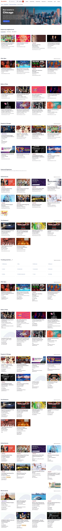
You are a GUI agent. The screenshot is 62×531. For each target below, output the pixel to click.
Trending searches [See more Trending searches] (7, 260)
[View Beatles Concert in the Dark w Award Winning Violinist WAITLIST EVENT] (54, 64)
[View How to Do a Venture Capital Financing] (8, 198)
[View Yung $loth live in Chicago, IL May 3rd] (54, 226)
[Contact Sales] (32, 1)
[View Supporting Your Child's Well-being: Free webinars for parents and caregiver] (39, 182)
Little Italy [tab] (9, 31)
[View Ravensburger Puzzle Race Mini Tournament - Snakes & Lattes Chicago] (23, 105)
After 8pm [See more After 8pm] (3, 58)
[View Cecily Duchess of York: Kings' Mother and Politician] (23, 182)
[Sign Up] (59, 1)
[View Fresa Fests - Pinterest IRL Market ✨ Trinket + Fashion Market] (23, 129)
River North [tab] (14, 31)
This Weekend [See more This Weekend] (4, 220)
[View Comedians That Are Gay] (8, 333)
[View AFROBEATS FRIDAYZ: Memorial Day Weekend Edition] (8, 515)
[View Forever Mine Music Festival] (23, 38)
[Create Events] (38, 1)
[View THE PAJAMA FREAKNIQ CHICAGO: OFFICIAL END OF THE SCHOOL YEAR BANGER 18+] (39, 129)
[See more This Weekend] (53, 220)
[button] (44, 1)
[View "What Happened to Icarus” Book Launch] (8, 241)
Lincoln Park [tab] (3, 31)
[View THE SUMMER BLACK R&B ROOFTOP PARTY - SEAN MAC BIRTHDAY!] (39, 149)
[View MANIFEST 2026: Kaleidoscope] (23, 149)
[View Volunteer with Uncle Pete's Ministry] (54, 105)
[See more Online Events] (53, 177)
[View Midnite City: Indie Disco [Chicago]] (39, 64)
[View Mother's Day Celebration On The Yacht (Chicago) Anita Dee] (39, 496)
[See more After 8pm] (53, 58)
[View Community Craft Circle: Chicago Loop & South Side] (39, 105)
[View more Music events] (53, 491)
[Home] (3, 1)
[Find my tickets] (50, 1)
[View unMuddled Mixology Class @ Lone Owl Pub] (23, 89)
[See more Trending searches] (53, 260)
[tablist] (8, 32)
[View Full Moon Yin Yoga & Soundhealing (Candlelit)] (23, 241)
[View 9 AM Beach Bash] (39, 377)
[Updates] (27, 1)
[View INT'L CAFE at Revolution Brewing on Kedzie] (39, 89)
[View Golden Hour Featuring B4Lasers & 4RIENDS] (23, 496)
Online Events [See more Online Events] (4, 176)
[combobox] (20, 1)
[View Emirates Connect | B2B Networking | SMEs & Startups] (54, 182)
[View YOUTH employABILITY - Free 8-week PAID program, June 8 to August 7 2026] (54, 467)
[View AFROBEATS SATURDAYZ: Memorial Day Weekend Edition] (8, 64)
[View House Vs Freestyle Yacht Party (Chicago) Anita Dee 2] (8, 226)
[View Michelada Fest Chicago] (54, 377)
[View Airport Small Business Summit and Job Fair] (8, 149)
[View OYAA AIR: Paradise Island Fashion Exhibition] (39, 226)
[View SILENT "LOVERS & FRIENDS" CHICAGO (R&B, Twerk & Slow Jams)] (23, 515)
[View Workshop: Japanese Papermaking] (39, 38)
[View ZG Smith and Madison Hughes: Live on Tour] (8, 496)
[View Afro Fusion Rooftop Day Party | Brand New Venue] (54, 496)
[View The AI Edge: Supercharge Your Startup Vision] (23, 198)
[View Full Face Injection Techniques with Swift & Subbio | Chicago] (54, 38)
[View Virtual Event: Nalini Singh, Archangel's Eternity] (8, 182)
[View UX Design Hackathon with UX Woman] (54, 198)
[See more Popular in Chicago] (53, 123)
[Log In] (55, 1)
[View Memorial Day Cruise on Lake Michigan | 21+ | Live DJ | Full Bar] (23, 64)
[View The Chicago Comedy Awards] (8, 89)
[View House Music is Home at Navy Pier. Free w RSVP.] (54, 149)
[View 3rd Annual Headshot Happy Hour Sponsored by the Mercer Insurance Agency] (8, 129)
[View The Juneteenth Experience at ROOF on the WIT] (54, 515)
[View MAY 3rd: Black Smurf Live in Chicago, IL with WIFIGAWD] (23, 226)
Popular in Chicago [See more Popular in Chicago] (6, 123)
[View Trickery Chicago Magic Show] (54, 89)
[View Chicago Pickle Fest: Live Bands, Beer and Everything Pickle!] (8, 38)
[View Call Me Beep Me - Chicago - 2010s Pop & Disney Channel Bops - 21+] (39, 515)
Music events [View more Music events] (4, 490)
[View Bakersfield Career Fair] (39, 198)
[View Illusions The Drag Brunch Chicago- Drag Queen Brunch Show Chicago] (8, 105)
